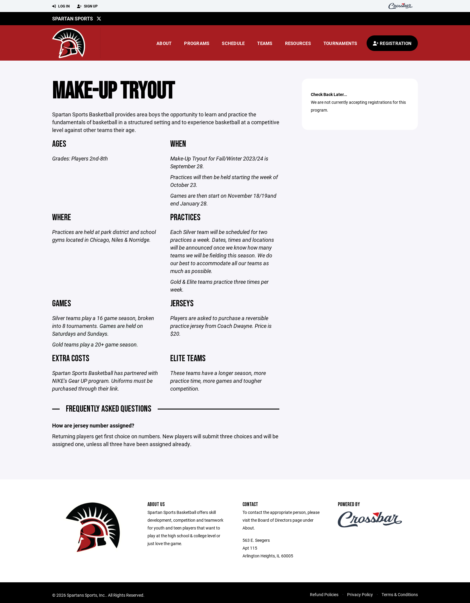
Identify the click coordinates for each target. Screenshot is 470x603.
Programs (196, 43)
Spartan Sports (72, 18)
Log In (61, 6)
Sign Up (87, 6)
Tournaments (340, 43)
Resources (298, 43)
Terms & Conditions (400, 594)
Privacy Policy (360, 594)
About (163, 43)
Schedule (233, 43)
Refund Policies (324, 594)
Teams (264, 43)
